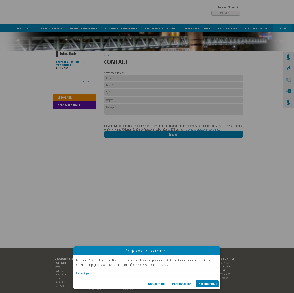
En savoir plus (83, 273)
